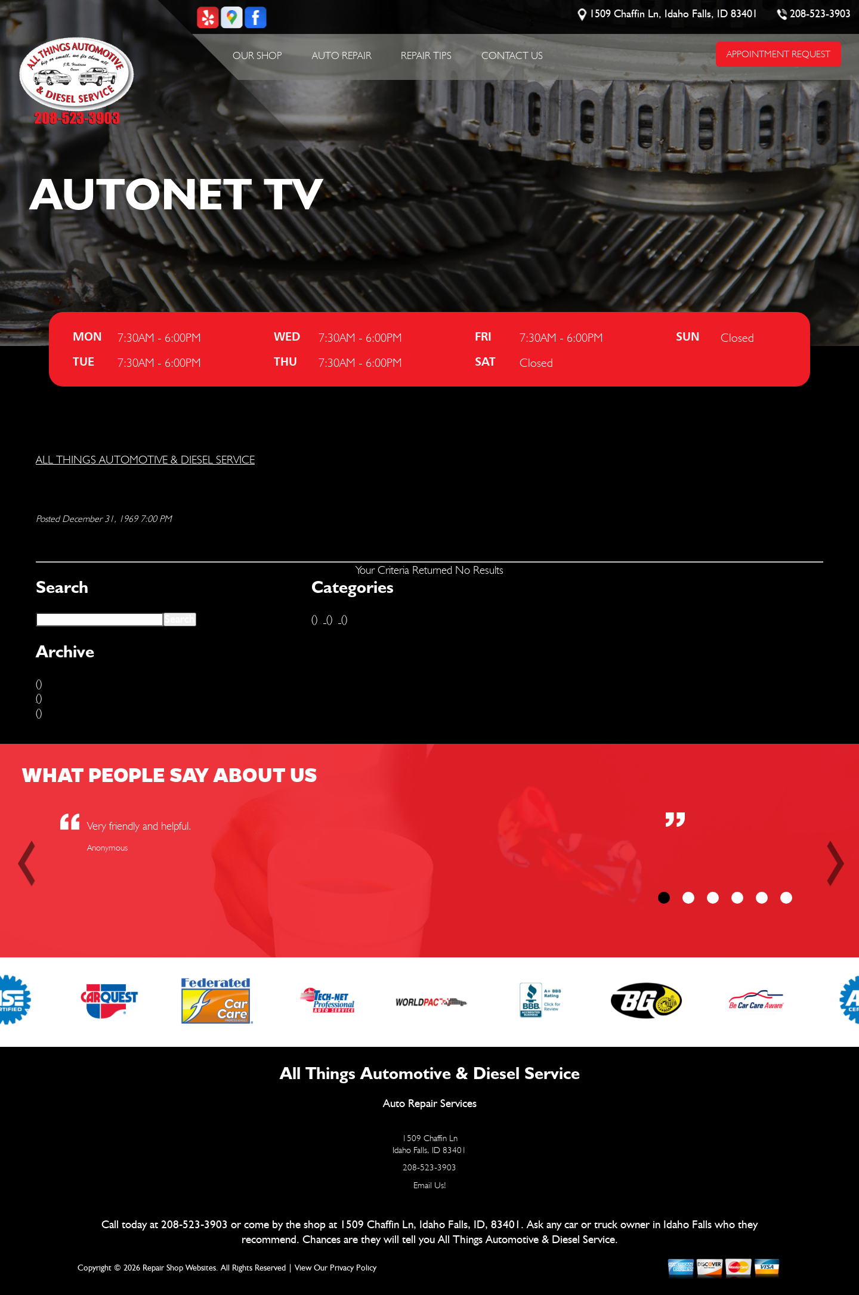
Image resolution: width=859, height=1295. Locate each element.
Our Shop (257, 55)
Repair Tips (426, 55)
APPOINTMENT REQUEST (778, 54)
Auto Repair (342, 55)
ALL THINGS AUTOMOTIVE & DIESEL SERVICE (145, 459)
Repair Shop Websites (179, 1268)
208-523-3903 (820, 14)
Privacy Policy (353, 1268)
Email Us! (429, 1185)
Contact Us (512, 55)
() (39, 683)
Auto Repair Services (430, 1103)
